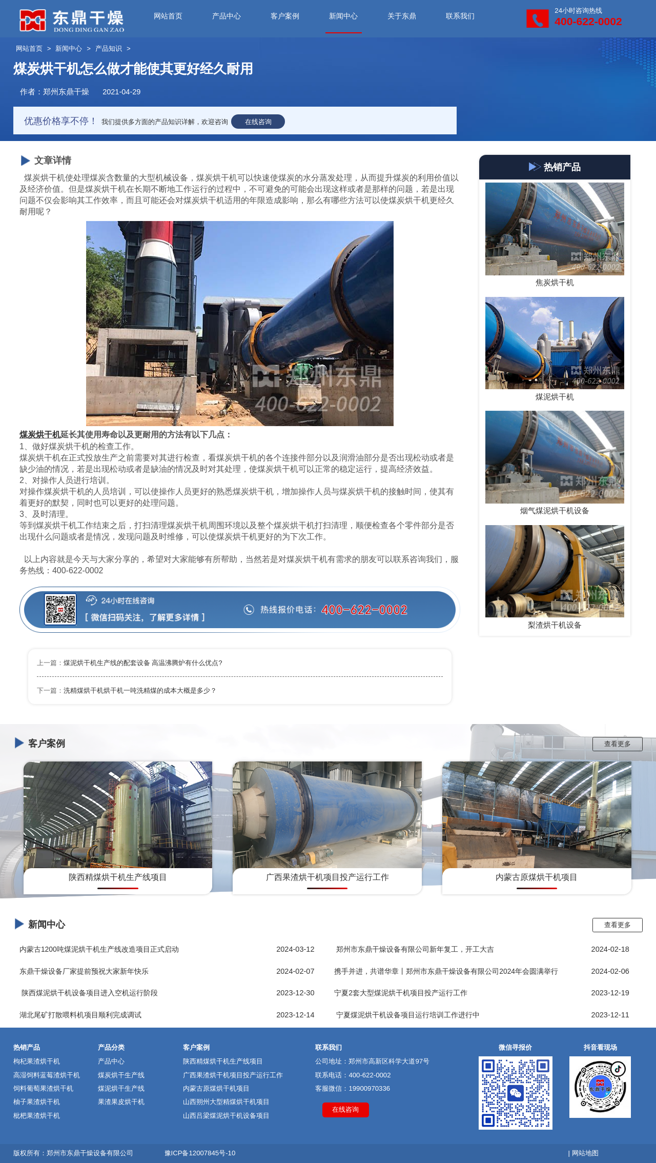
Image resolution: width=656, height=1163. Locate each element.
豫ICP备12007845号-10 (200, 1153)
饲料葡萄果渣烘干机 (43, 1088)
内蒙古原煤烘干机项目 (216, 1088)
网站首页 (168, 16)
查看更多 (617, 744)
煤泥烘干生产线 (121, 1088)
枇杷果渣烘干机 (36, 1115)
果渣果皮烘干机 (121, 1102)
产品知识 (108, 48)
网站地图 (585, 1153)
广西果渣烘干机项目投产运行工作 (233, 1075)
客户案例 (285, 16)
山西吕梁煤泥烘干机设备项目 (226, 1115)
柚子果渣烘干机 (36, 1102)
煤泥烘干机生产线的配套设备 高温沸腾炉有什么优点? (143, 663)
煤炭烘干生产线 (121, 1075)
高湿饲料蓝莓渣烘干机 (46, 1075)
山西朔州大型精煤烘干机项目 (226, 1102)
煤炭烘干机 (39, 434)
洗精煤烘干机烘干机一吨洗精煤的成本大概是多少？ (140, 690)
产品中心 (226, 16)
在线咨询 (258, 122)
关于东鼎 (401, 16)
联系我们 (460, 16)
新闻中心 (343, 16)
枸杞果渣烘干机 (36, 1061)
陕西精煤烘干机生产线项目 (223, 1061)
